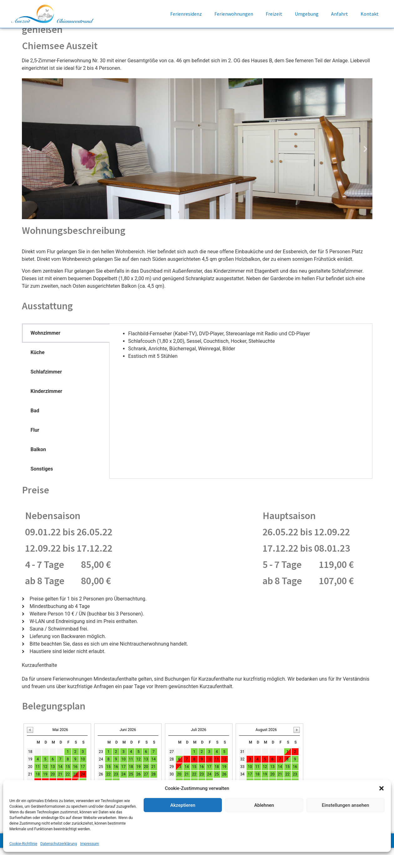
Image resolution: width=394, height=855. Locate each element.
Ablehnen (264, 805)
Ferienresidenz (186, 14)
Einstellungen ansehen (345, 805)
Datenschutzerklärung (58, 844)
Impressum (89, 844)
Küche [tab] (38, 359)
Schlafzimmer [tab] (46, 379)
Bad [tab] (35, 417)
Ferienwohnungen (233, 14)
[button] (381, 788)
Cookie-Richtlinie (23, 844)
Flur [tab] (35, 437)
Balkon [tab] (38, 456)
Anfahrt (339, 14)
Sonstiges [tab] (42, 476)
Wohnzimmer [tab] (45, 340)
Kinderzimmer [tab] (46, 398)
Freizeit (274, 14)
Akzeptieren (182, 805)
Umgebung (307, 14)
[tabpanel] (241, 352)
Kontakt (370, 14)
